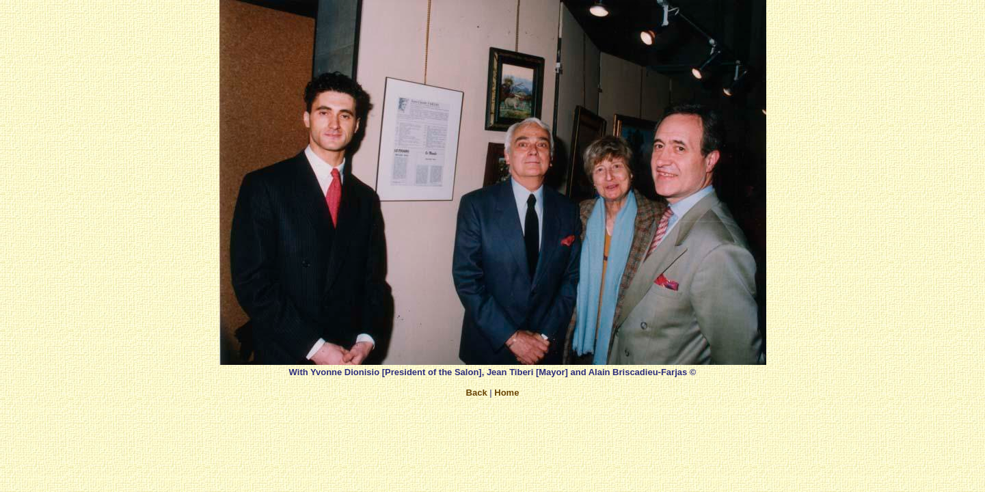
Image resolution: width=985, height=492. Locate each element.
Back (476, 392)
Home (506, 392)
